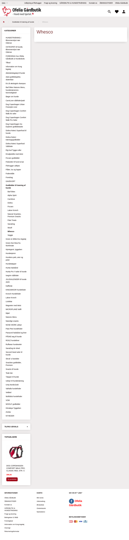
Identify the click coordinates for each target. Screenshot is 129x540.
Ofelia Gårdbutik (121, 3)
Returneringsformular (11, 531)
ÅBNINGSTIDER (106, 3)
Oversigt (7, 528)
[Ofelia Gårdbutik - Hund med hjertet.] (21, 11)
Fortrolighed (8, 521)
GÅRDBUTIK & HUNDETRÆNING (73, 3)
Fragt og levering (50, 3)
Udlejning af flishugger (33, 3)
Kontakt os (93, 3)
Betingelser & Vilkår (11, 517)
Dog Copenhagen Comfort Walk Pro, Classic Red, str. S (15, 468)
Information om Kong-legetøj (14, 524)
